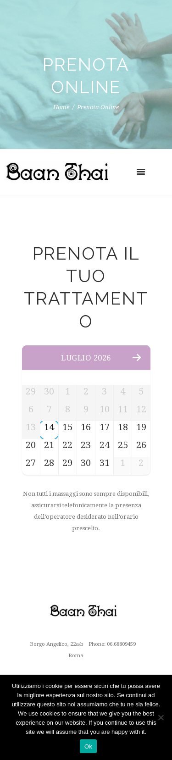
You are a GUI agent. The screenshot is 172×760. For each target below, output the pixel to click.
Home (61, 107)
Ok (88, 746)
